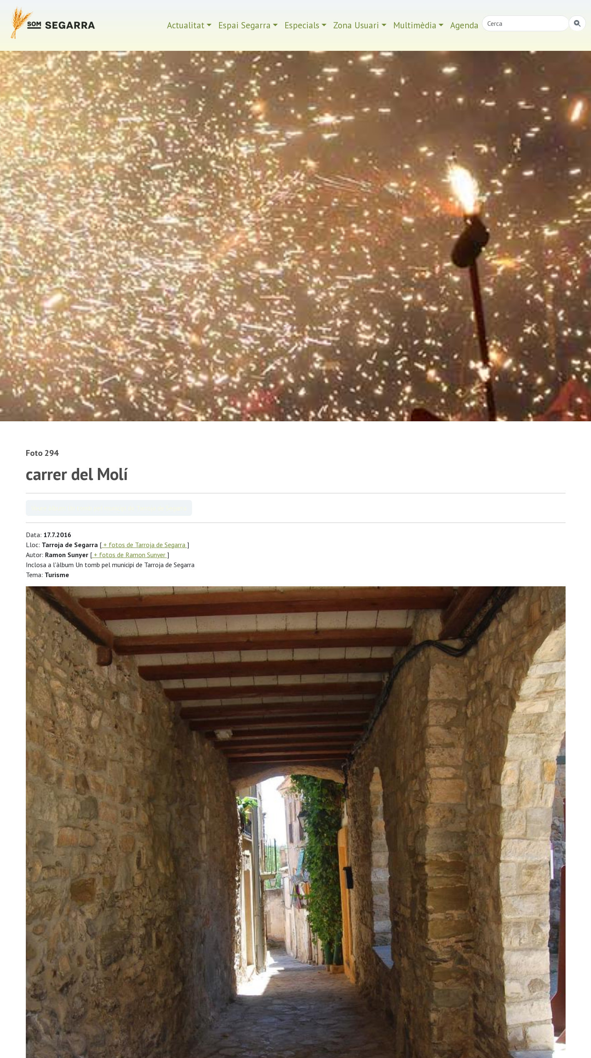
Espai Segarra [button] (244, 25)
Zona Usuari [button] (356, 25)
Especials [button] (301, 25)
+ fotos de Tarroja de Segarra (144, 544)
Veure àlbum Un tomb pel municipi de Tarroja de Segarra (109, 508)
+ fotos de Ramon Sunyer (129, 554)
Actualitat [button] (185, 25)
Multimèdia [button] (414, 25)
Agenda (464, 25)
